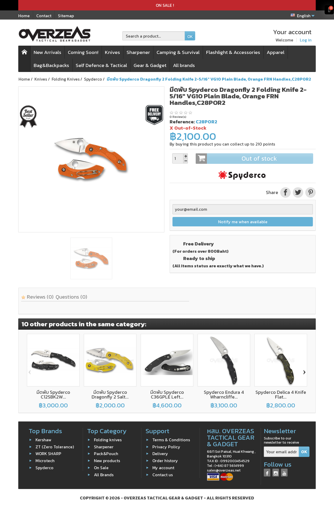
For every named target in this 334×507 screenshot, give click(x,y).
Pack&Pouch (106, 453)
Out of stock (254, 158)
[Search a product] (153, 35)
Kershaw (43, 440)
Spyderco (44, 467)
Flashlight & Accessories (233, 52)
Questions (71, 297)
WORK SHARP (48, 453)
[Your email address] (281, 451)
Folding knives (108, 440)
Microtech (45, 460)
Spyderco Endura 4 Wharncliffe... (224, 394)
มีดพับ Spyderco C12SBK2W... (53, 394)
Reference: (182, 122)
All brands (184, 65)
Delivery (160, 453)
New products (107, 460)
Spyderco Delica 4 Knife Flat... (280, 394)
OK (190, 36)
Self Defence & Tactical (101, 65)
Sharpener (138, 52)
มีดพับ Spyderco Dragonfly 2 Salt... (110, 394)
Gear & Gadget (150, 65)
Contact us (162, 475)
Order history (165, 460)
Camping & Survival (178, 52)
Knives (112, 52)
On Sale (101, 467)
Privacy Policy (166, 447)
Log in (306, 40)
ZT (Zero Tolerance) (54, 447)
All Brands (104, 475)
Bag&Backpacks (51, 65)
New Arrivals (47, 52)
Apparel (275, 52)
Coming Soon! (83, 52)
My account (163, 467)
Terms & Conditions (171, 440)
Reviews (37, 297)
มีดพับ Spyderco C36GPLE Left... (167, 394)
